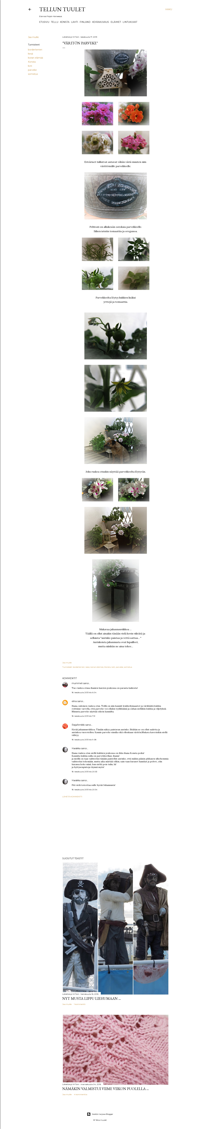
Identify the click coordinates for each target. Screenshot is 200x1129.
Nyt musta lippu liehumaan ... (91, 998)
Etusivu (44, 22)
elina (74, 701)
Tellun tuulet (62, 9)
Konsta (64, 22)
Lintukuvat (130, 22)
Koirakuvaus (100, 22)
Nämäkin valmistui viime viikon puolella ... (105, 1088)
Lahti (74, 22)
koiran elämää (35, 57)
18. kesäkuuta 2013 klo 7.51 (83, 716)
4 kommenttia (80, 1094)
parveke (32, 70)
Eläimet (116, 22)
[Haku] (168, 9)
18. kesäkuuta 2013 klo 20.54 (84, 789)
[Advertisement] (115, 827)
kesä (30, 53)
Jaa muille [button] (33, 37)
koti (30, 65)
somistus (33, 74)
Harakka (76, 748)
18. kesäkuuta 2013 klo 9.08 (84, 739)
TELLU (54, 22)
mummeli (77, 683)
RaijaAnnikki (78, 724)
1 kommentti (79, 1004)
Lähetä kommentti (72, 796)
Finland (85, 22)
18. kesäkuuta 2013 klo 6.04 (84, 692)
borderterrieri (35, 49)
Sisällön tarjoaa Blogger (100, 1114)
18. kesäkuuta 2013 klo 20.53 (84, 771)
